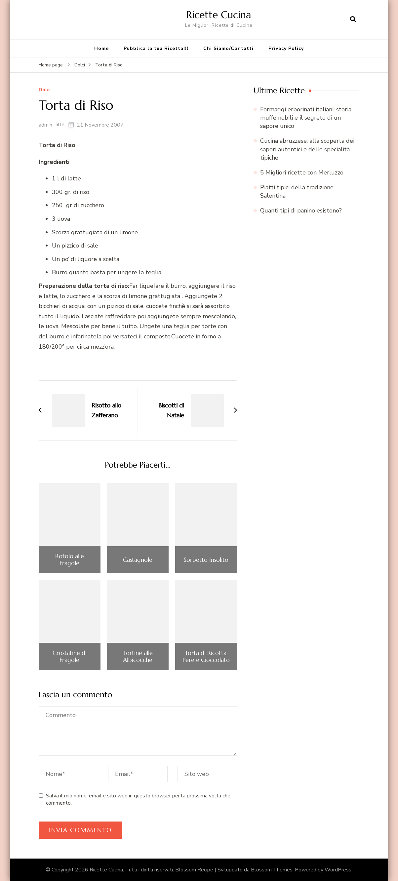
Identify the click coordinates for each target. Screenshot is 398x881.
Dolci (45, 90)
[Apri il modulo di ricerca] (353, 19)
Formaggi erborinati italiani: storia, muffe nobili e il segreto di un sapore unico (306, 117)
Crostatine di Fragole (70, 656)
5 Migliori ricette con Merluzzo (301, 172)
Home (101, 48)
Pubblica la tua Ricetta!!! (156, 48)
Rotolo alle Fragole (69, 560)
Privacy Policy (286, 48)
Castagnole (137, 559)
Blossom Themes (272, 869)
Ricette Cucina (218, 15)
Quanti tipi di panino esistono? (301, 210)
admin (45, 125)
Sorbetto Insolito (206, 559)
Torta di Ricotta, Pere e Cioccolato (206, 656)
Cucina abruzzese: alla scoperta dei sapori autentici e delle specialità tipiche (307, 149)
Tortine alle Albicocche (138, 656)
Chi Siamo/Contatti (228, 48)
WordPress (338, 869)
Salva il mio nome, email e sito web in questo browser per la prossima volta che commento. (138, 799)
